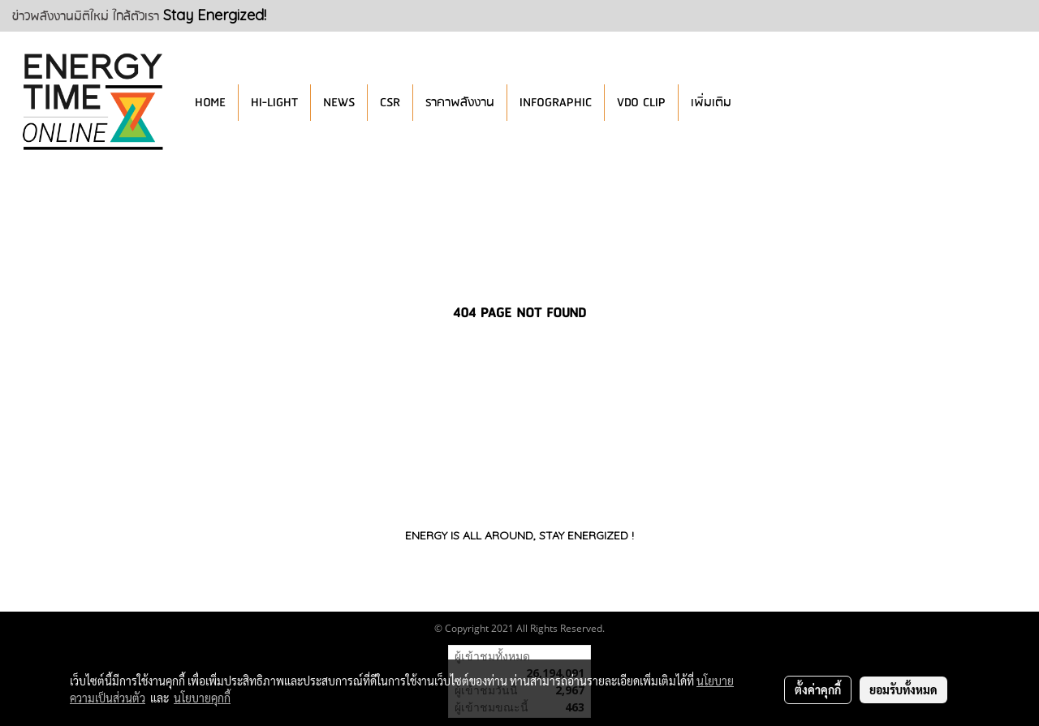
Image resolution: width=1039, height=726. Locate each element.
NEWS (339, 103)
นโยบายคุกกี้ (202, 697)
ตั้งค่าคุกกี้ (818, 689)
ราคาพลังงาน (459, 103)
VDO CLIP (641, 103)
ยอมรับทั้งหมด (903, 689)
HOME (210, 103)
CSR (390, 103)
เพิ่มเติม (711, 103)
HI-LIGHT (274, 103)
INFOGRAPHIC (556, 103)
